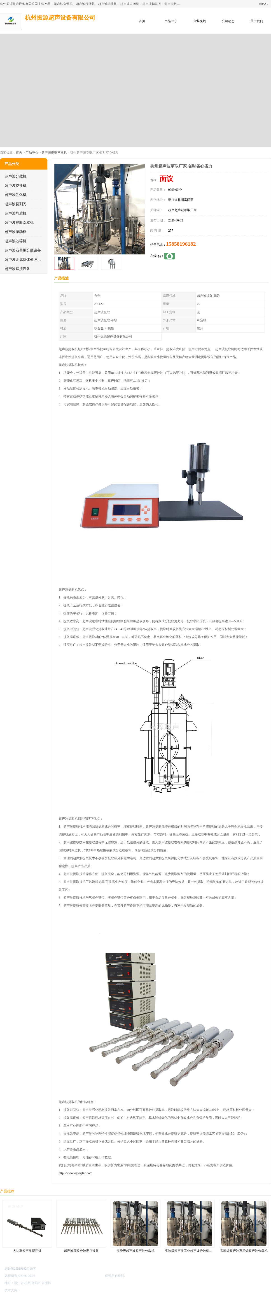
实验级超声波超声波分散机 (135, 1250)
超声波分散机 (15, 176)
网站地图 (74, 1290)
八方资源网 (29, 1290)
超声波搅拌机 (15, 185)
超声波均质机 (15, 213)
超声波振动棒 (15, 232)
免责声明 (44, 1290)
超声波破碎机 (15, 241)
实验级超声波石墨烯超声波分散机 (244, 1250)
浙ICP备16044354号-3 (50, 1276)
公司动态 (228, 21)
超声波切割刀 (15, 204)
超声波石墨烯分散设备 (23, 250)
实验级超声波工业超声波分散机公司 (190, 1250)
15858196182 (181, 244)
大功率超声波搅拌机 (27, 1250)
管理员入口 (59, 1290)
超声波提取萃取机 (54, 152)
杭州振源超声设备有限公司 (85, 1276)
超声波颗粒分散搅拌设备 (81, 1250)
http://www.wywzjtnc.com (75, 1173)
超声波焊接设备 (17, 269)
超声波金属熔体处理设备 (24, 259)
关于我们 (256, 21)
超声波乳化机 (15, 195)
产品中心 (170, 21)
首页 (142, 21)
